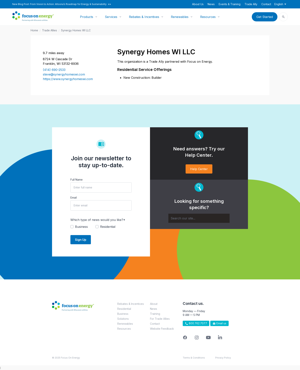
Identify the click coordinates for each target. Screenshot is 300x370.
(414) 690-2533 (54, 70)
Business (122, 313)
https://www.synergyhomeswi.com (68, 79)
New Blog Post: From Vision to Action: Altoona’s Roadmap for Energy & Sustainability (61, 4)
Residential (124, 308)
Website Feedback (162, 328)
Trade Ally (251, 4)
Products (86, 17)
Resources (208, 17)
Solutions (123, 318)
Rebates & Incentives (144, 17)
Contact (266, 4)
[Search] (199, 218)
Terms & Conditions (194, 357)
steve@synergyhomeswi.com (64, 74)
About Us (198, 4)
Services (111, 17)
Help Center (199, 169)
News (211, 4)
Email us (219, 323)
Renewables (179, 17)
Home (34, 30)
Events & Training (229, 4)
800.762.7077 (196, 323)
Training (155, 313)
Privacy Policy (223, 357)
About (153, 303)
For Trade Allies (160, 318)
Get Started (264, 17)
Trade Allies (49, 30)
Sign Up (80, 240)
